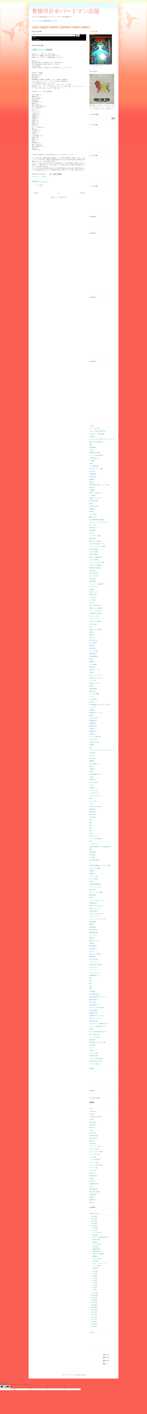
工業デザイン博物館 (97, 1254)
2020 (92, 1295)
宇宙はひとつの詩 (94, 683)
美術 (90, 822)
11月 (94, 1230)
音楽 (90, 747)
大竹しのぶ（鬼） (94, 616)
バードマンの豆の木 (94, 1037)
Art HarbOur (76, 27)
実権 (90, 849)
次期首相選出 (93, 474)
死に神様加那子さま (94, 774)
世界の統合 (92, 852)
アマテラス (92, 1149)
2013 (92, 1312)
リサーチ (91, 1170)
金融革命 (91, 479)
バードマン (92, 1162)
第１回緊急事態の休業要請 (96, 519)
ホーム (59, 193)
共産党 (91, 659)
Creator (35, 27)
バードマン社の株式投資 (96, 455)
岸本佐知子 (92, 667)
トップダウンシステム (95, 887)
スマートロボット (94, 916)
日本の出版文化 (93, 1010)
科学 (90, 980)
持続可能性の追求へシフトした (97, 997)
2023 (92, 1223)
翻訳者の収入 (93, 812)
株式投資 (94, 1242)
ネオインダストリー (94, 972)
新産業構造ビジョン (94, 975)
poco (106, 1363)
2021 (92, 1293)
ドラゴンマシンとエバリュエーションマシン (101, 750)
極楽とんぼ (92, 517)
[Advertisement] (96, 223)
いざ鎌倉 (91, 460)
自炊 (90, 1181)
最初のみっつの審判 (94, 954)
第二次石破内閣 (93, 573)
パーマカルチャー (94, 844)
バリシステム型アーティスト (97, 900)
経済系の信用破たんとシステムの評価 (99, 865)
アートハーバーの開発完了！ (97, 584)
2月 (94, 1290)
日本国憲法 (92, 991)
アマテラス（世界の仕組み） (97, 1007)
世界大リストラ (93, 592)
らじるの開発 (93, 664)
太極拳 (91, 686)
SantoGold (92, 1135)
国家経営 (91, 661)
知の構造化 (92, 948)
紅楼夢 (91, 924)
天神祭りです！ (93, 734)
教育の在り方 (93, 527)
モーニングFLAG (94, 576)
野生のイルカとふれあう (96, 905)
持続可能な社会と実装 (95, 1061)
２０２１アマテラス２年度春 (97, 546)
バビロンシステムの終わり (96, 913)
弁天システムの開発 (94, 868)
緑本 (90, 1202)
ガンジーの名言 (93, 879)
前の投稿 (82, 193)
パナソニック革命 (41, 176)
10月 (94, 1271)
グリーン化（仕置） (94, 428)
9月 (94, 1273)
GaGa (91, 1124)
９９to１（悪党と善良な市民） (97, 431)
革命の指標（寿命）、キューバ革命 (99, 484)
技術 (90, 986)
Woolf (91, 1141)
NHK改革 (91, 728)
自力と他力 (92, 758)
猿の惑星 (91, 645)
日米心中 (91, 450)
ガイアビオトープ (94, 967)
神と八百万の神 (93, 959)
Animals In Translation (95, 806)
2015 (92, 1307)
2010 (92, 1319)
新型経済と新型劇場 (94, 568)
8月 (94, 1275)
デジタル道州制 (93, 552)
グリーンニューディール (99, 1263)
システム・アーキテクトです (97, 919)
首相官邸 (91, 769)
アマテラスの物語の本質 (96, 1058)
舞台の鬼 (91, 635)
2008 (92, 1324)
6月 (94, 1280)
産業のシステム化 (94, 940)
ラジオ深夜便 (93, 699)
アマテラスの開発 (94, 694)
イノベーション (93, 970)
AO (90, 1114)
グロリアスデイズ (94, 793)
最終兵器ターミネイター (96, 712)
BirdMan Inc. (85, 27)
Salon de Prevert (65, 27)
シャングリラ (93, 1154)
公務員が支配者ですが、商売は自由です (100, 846)
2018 (92, 1300)
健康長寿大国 (93, 903)
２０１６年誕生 (93, 782)
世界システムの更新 (94, 541)
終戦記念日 (92, 1039)
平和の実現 (92, 1045)
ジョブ (91, 1157)
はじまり (91, 951)
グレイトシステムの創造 (96, 892)
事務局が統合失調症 (94, 452)
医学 (90, 978)
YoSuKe (91, 1143)
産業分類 (91, 943)
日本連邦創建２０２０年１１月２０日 (99, 704)
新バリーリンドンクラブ (96, 675)
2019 (92, 1297)
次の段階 (91, 436)
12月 (94, 1228)
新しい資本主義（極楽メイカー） (98, 1031)
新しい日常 (92, 525)
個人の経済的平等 (94, 860)
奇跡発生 (91, 744)
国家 (90, 444)
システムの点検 (96, 1232)
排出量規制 (92, 447)
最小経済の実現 (93, 501)
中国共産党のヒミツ (94, 1005)
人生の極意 (92, 817)
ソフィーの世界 (93, 1159)
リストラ (91, 696)
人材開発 (91, 490)
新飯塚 (91, 715)
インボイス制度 (93, 1053)
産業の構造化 (93, 946)
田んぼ (91, 463)
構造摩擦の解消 (93, 932)
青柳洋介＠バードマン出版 (66, 11)
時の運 (91, 511)
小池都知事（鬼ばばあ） (96, 613)
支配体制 (91, 873)
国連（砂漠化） (93, 999)
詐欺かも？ (92, 1050)
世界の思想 (92, 1189)
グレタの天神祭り (94, 559)
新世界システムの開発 (95, 608)
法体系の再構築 (93, 549)
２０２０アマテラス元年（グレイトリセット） (102, 439)
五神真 (91, 672)
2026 (92, 1216)
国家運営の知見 (93, 1013)
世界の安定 (92, 854)
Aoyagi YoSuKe (93, 1116)
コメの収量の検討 (94, 466)
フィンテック (93, 935)
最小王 (91, 503)
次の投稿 (35, 193)
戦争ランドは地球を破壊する (100, 1237)
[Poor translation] (7, 1386)
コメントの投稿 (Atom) (60, 197)
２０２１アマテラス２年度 (96, 562)
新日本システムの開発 (95, 629)
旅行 (90, 830)
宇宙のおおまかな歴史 (95, 964)
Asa (90, 1119)
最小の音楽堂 (93, 643)
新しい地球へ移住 (94, 1034)
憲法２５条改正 (93, 554)
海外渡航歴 (92, 927)
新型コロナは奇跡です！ (96, 493)
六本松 (91, 771)
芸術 (90, 983)
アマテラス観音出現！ (95, 737)
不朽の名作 (92, 753)
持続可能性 (92, 530)
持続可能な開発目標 (94, 884)
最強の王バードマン (94, 669)
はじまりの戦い (93, 718)
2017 (92, 1302)
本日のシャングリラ (94, 908)
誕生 (90, 841)
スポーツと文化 (93, 651)
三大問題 (91, 857)
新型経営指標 (93, 688)
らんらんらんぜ (93, 790)
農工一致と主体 (93, 640)
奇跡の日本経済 (93, 506)
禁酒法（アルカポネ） (95, 498)
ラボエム (91, 803)
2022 (92, 1226)
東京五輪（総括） (94, 1021)
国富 (90, 798)
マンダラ (91, 785)
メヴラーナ (92, 1167)
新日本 (91, 1029)
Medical (91, 1132)
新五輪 (91, 482)
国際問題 (91, 509)
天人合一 (91, 533)
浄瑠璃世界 (92, 1183)
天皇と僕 (91, 755)
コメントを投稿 (38, 185)
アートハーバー (93, 1146)
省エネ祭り (92, 471)
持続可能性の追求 (94, 994)
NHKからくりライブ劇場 (96, 468)
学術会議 (91, 710)
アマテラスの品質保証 (95, 565)
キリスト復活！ (93, 624)
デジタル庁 (92, 707)
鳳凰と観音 (92, 691)
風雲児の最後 (96, 1249)
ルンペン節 (92, 680)
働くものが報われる (94, 605)
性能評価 (91, 589)
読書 (90, 1197)
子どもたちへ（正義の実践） (97, 434)
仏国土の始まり (93, 911)
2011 (92, 1317)
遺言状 (91, 766)
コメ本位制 (92, 495)
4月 (94, 1285)
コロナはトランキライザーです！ (98, 522)
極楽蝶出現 (92, 731)
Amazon (91, 1111)
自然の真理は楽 (93, 656)
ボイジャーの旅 (93, 876)
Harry (90, 1127)
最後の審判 (92, 809)
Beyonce (91, 1122)
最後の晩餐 (92, 895)
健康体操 (94, 1256)
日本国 (91, 881)
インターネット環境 (94, 535)
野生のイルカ (93, 836)
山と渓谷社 (92, 600)
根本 (90, 988)
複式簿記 (91, 938)
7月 (94, 1278)
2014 (92, 1309)
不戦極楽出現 (93, 720)
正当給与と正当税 (94, 742)
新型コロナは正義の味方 (96, 442)
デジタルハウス (93, 586)
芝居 (90, 828)
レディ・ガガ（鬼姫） (95, 611)
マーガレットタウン (94, 795)
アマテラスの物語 (94, 1064)
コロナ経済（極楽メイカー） (97, 543)
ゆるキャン (92, 637)
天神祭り (91, 777)
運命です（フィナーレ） (96, 1018)
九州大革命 (92, 476)
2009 (92, 1321)
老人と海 (91, 602)
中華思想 (91, 1194)
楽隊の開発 (92, 723)
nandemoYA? (54, 27)
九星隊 (91, 632)
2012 (92, 1314)
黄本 (90, 1173)
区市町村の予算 (93, 1055)
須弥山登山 (92, 570)
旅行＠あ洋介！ (93, 929)
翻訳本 (91, 1200)
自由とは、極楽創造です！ (96, 557)
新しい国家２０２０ (94, 763)
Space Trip (92, 1138)
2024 (92, 1221)
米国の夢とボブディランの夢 (97, 1042)
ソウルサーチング (94, 962)
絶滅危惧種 (92, 581)
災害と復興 (92, 578)
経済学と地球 (96, 1239)
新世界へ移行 (93, 594)
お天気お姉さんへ (94, 458)
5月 (94, 1283)
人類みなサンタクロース (96, 678)
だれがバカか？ (93, 739)
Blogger (84, 1375)
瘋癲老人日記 (93, 726)
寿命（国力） (93, 1002)
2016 (92, 1305)
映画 (90, 825)
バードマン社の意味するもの (97, 1026)
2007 (92, 1326)
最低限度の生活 (96, 1251)
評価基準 (91, 787)
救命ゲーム (92, 487)
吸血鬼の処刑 (93, 653)
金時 (90, 627)
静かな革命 (92, 814)
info (90, 1130)
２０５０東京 (93, 514)
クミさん (91, 1048)
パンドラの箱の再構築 (95, 838)
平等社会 (91, 702)
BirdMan (107, 1357)
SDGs (91, 833)
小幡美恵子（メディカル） (96, 1015)
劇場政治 (91, 761)
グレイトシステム (94, 619)
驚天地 (91, 897)
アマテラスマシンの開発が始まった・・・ (101, 1023)
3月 (94, 1287)
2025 (92, 1218)
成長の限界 (92, 538)
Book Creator (44, 27)
